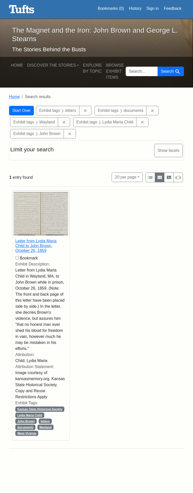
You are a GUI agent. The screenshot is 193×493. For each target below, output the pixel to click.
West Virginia (26, 433)
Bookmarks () (111, 9)
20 (125, 176)
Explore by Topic (92, 68)
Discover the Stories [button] (51, 65)
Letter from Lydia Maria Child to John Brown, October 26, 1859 (36, 246)
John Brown (26, 421)
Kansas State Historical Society (39, 409)
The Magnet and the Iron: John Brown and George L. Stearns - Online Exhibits (21, 9)
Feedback (172, 8)
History (135, 8)
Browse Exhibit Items (115, 71)
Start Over (21, 110)
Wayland (45, 427)
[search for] (142, 71)
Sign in (153, 8)
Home (17, 65)
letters (45, 421)
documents (25, 427)
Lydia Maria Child (29, 415)
